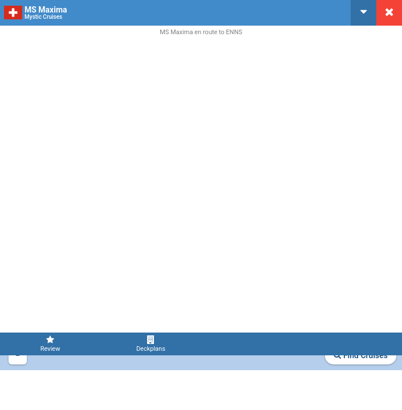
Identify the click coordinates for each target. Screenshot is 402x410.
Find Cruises (361, 355)
